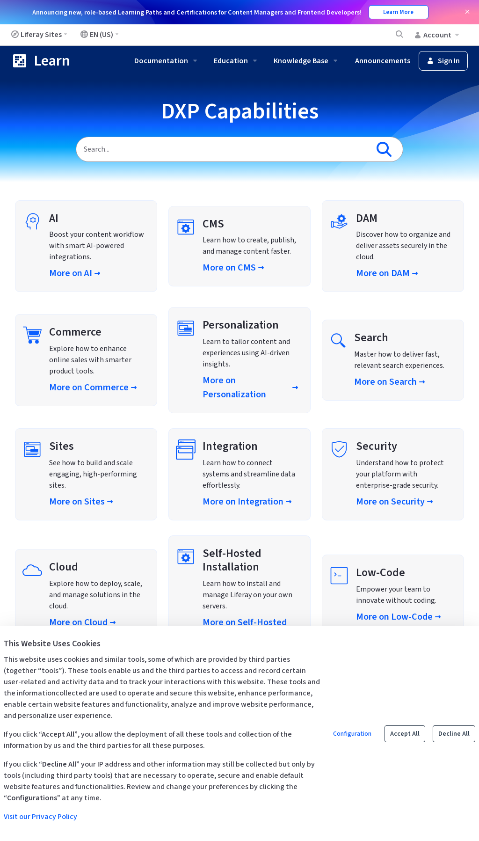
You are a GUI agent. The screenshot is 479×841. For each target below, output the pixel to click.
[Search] (222, 149)
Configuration (352, 734)
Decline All (454, 734)
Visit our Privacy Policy (40, 817)
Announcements (382, 61)
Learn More (398, 12)
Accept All (405, 734)
